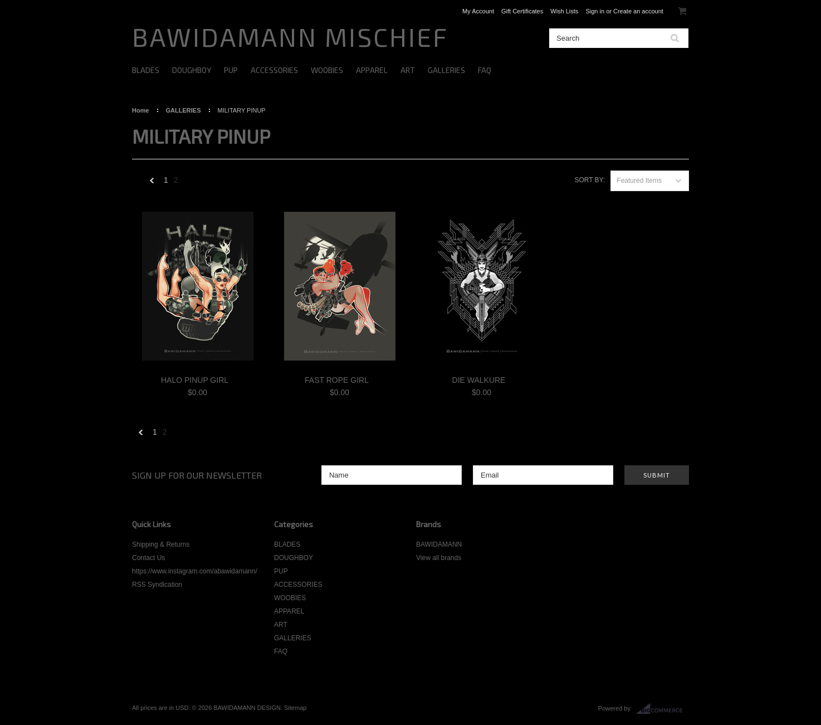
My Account (478, 11)
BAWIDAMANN (439, 544)
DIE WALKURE (479, 380)
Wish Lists (564, 11)
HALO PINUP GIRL (194, 380)
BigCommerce (662, 709)
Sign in (594, 11)
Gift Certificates (522, 11)
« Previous (152, 183)
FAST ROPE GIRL (337, 380)
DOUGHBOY (191, 70)
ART (407, 70)
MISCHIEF (290, 36)
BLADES (145, 70)
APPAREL (372, 70)
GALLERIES (446, 70)
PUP (231, 70)
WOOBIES (327, 70)
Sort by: (589, 180)
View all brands (438, 558)
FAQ (484, 70)
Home (140, 110)
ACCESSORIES (274, 70)
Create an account (638, 11)
